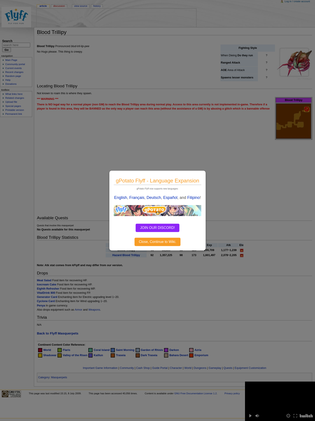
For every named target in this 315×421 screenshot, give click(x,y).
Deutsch (154, 197)
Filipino (193, 197)
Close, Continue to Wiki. (157, 242)
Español (170, 197)
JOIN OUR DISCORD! (157, 228)
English (120, 197)
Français (136, 197)
